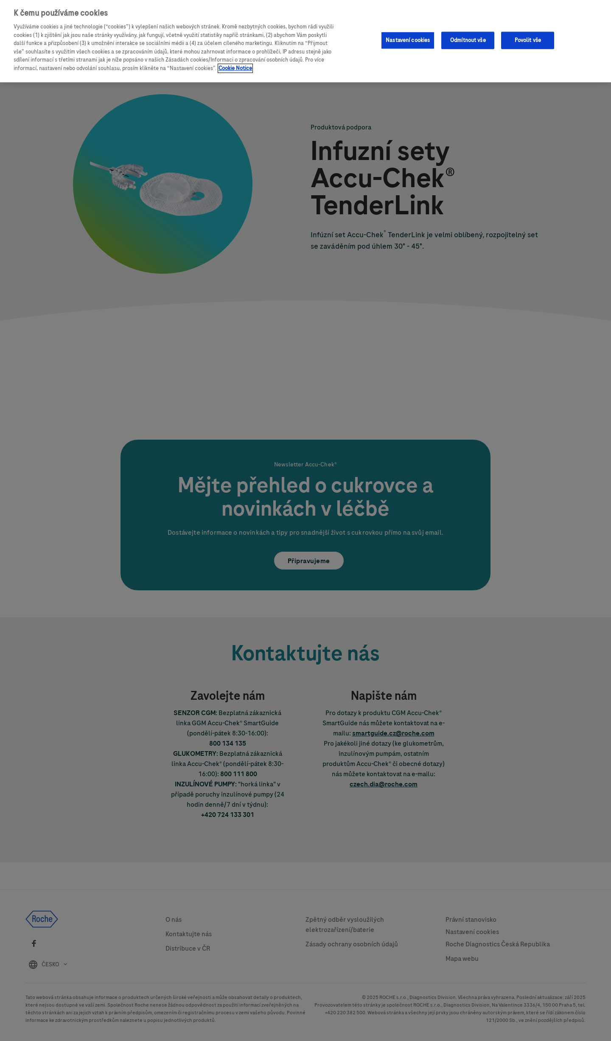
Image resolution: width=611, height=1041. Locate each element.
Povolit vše (528, 36)
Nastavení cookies (408, 36)
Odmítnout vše (468, 36)
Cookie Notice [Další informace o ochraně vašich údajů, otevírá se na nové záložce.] (235, 64)
